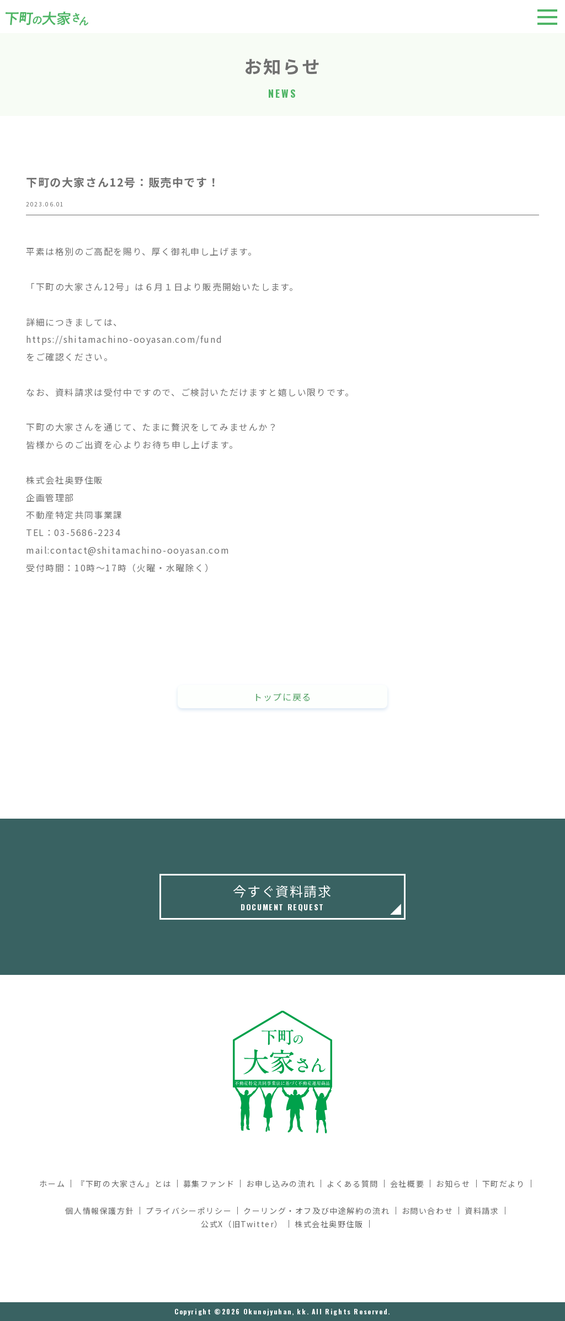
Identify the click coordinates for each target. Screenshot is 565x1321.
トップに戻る (282, 698)
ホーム (52, 1183)
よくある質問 (353, 1183)
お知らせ (453, 1183)
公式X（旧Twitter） (242, 1223)
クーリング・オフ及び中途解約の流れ (316, 1210)
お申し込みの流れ (280, 1183)
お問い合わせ (428, 1210)
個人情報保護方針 (99, 1210)
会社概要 (407, 1183)
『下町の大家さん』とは (124, 1183)
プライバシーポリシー (189, 1210)
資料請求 (482, 1210)
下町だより (503, 1183)
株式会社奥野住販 (329, 1223)
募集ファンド (209, 1183)
